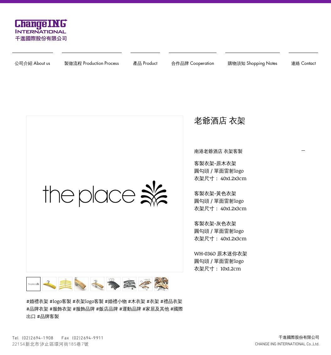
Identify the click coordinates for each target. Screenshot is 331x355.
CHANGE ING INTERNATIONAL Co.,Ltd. (287, 344)
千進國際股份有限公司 (299, 337)
